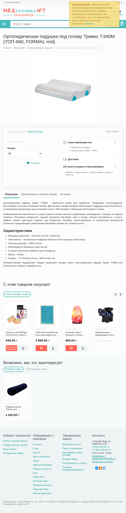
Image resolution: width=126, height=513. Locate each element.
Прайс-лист (38, 477)
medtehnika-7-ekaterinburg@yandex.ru (104, 457)
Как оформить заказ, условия (73, 453)
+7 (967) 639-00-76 (101, 450)
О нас (36, 448)
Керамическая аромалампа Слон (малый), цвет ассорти (106, 333)
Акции (36, 460)
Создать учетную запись (15, 445)
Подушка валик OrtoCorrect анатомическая (13, 408)
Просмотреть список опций (39, 194)
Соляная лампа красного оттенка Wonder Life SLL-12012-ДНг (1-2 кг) (74, 333)
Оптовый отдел (40, 481)
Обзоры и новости (42, 469)
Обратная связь (41, 489)
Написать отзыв (35, 131)
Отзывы (65, 194)
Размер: (11, 148)
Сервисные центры (42, 485)
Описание (11, 194)
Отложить (33, 163)
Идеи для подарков (42, 465)
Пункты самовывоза (72, 448)
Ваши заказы (9, 449)
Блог (35, 473)
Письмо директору (42, 493)
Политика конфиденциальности (73, 468)
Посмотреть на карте (102, 461)
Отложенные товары (13, 453)
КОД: (108, 131)
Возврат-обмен (70, 459)
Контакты (37, 444)
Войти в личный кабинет (15, 441)
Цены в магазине (41, 456)
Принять (89, 23)
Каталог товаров (4, 24)
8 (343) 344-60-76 (100, 447)
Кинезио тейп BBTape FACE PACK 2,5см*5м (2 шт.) (16, 333)
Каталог (37, 452)
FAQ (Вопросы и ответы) (75, 463)
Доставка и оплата (72, 444)
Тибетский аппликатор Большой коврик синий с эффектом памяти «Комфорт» (47, 333)
